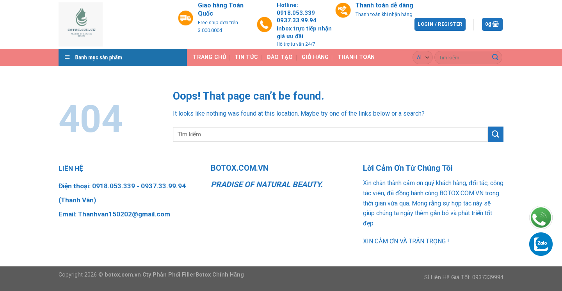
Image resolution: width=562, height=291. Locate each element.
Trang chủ (209, 57)
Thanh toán (356, 57)
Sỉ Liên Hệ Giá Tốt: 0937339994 (463, 277)
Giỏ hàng (315, 57)
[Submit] (495, 57)
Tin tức (246, 57)
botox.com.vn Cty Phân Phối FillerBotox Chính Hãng (174, 274)
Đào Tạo (280, 57)
